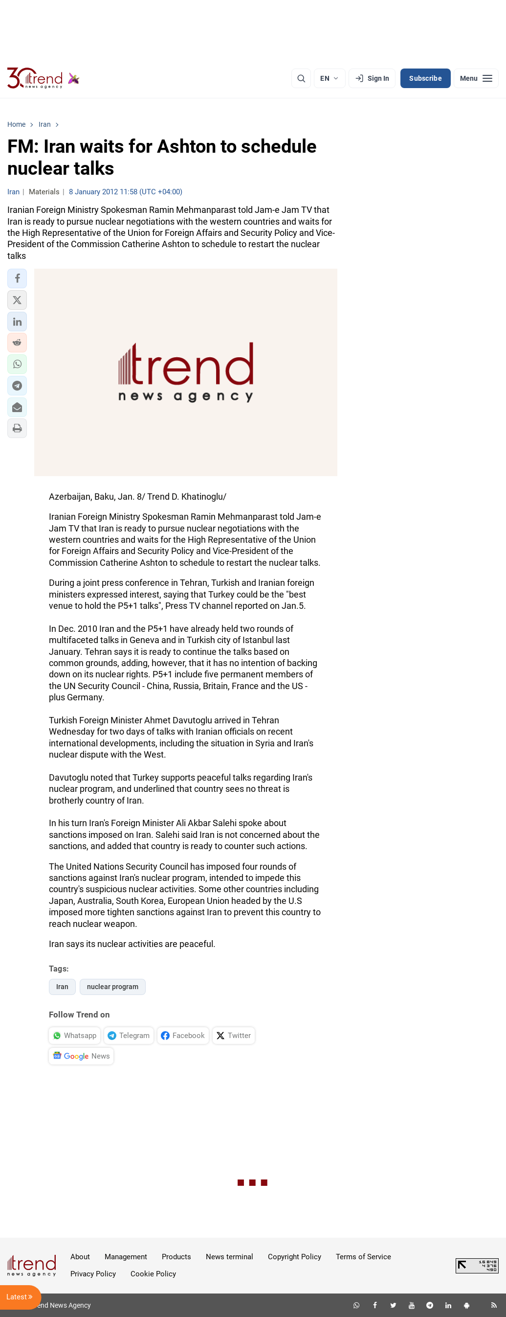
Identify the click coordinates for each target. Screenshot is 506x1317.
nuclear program (112, 987)
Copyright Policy (294, 1256)
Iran (62, 987)
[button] (17, 278)
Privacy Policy (93, 1274)
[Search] (301, 78)
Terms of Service (363, 1256)
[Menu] (476, 78)
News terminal (229, 1256)
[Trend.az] (43, 78)
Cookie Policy (153, 1274)
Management (126, 1256)
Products (176, 1256)
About (80, 1256)
